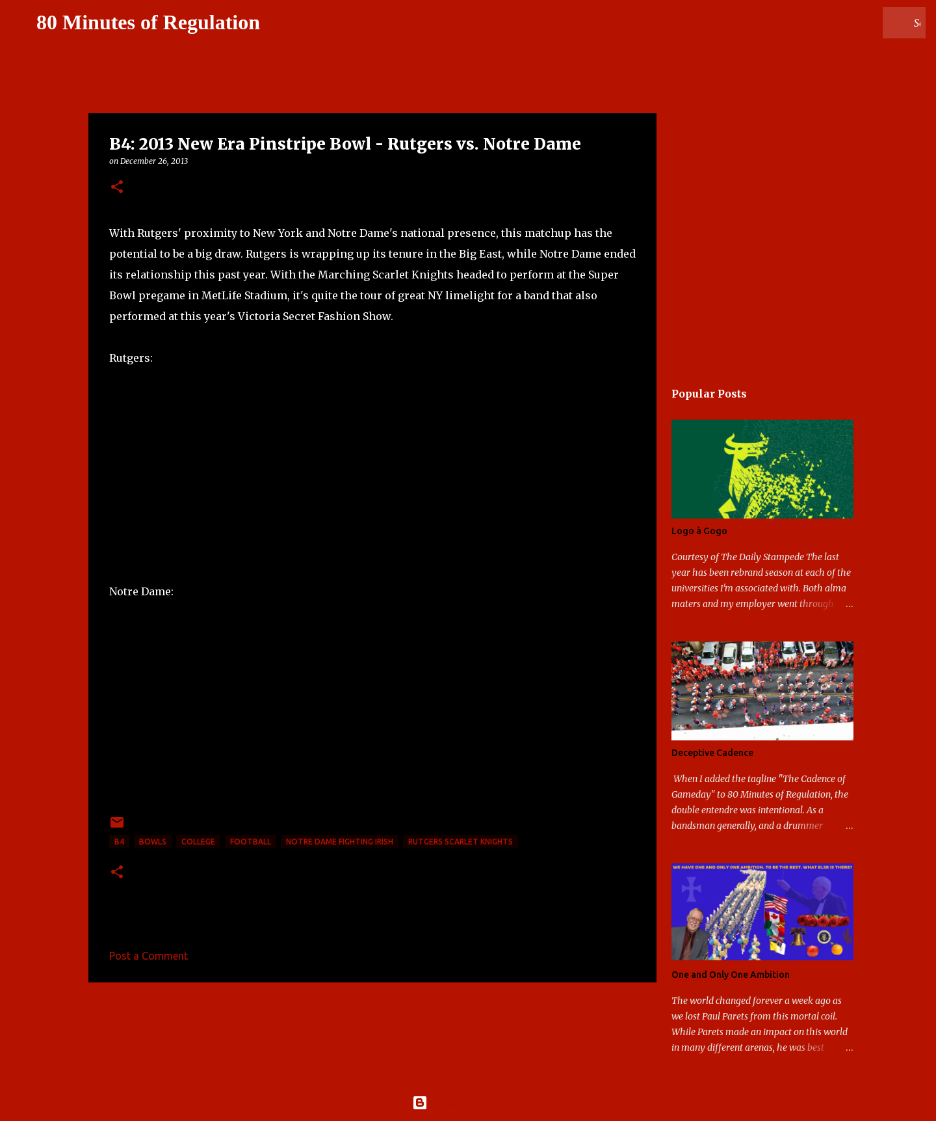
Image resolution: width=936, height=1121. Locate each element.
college (198, 841)
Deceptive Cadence (712, 753)
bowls (152, 841)
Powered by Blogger (468, 1103)
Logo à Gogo (699, 531)
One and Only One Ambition (730, 974)
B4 (119, 841)
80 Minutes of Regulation (148, 22)
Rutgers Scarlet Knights (460, 841)
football (250, 841)
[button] (117, 187)
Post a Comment (148, 956)
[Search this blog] (857, 22)
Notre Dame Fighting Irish (339, 841)
